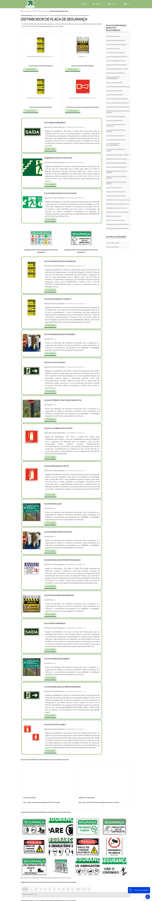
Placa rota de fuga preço (114, 91)
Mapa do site (111, 884)
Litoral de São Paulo (86, 866)
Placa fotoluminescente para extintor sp (115, 125)
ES (41, 848)
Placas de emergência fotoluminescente (113, 144)
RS (59, 848)
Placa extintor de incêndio (114, 95)
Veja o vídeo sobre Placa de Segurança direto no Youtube (41, 761)
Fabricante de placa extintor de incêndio (116, 183)
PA (89, 848)
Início (84, 4)
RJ (31, 848)
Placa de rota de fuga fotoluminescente (113, 77)
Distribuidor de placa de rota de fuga (118, 200)
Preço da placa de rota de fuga (116, 192)
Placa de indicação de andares (115, 116)
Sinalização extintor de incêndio (116, 65)
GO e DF (78, 848)
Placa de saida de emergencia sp (116, 167)
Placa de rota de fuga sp (113, 188)
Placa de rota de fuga (113, 48)
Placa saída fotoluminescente (115, 140)
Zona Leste (62, 866)
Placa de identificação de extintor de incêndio (117, 111)
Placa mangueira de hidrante (115, 136)
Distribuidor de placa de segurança (117, 224)
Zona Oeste (46, 866)
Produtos (112, 4)
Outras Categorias (116, 236)
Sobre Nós (97, 4)
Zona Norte (37, 866)
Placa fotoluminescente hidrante (117, 99)
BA (68, 848)
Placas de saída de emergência (115, 40)
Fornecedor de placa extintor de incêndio (116, 177)
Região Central (27, 866)
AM (84, 848)
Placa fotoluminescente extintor (40, 15)
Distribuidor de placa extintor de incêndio (116, 172)
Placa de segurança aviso (114, 82)
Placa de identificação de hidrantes (59, 15)
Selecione (25, 848)
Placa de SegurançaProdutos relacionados (116, 28)
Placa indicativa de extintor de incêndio (115, 131)
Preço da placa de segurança (115, 220)
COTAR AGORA (30, 69)
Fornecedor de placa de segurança (117, 228)
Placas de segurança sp (113, 216)
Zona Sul (54, 866)
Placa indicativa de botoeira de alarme (79, 15)
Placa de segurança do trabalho (116, 44)
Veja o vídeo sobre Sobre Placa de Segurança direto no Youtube (99, 761)
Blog (126, 4)
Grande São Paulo (73, 866)
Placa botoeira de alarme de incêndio (118, 107)
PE (63, 848)
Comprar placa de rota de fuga (116, 196)
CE (72, 848)
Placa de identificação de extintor (117, 69)
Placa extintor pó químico (114, 121)
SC (54, 848)
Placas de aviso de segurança (115, 73)
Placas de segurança (113, 36)
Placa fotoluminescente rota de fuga (118, 87)
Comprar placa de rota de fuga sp (116, 159)
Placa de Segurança (112, 247)
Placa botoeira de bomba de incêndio (117, 155)
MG (36, 848)
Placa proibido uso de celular (115, 53)
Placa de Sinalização (112, 243)
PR (50, 848)
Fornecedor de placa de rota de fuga (117, 204)
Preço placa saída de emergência (116, 163)
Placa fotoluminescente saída (115, 61)
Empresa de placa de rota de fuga (116, 208)
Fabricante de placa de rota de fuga (117, 212)
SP (45, 848)
